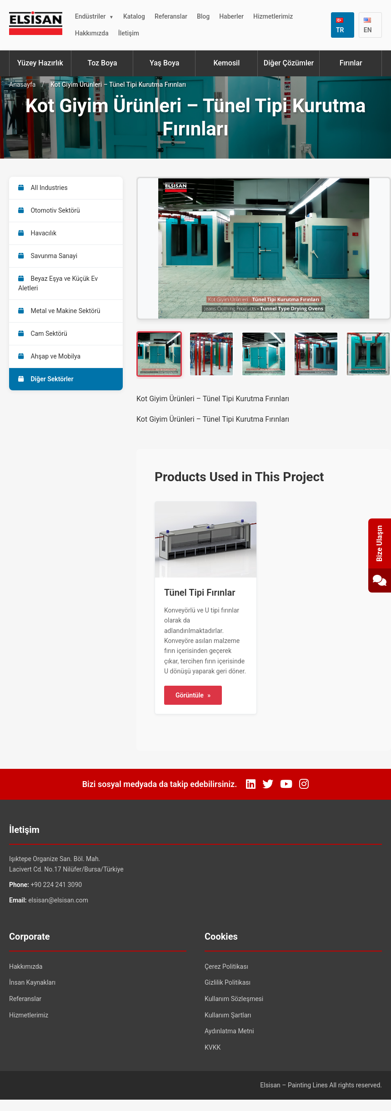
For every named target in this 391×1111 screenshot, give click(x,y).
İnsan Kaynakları (32, 982)
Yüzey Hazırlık (40, 63)
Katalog (134, 16)
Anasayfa (22, 84)
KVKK (213, 1047)
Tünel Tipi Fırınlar (199, 592)
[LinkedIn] (251, 784)
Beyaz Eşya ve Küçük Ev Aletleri (58, 283)
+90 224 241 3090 (56, 884)
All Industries (43, 187)
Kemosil (226, 63)
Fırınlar (351, 63)
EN (368, 26)
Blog (203, 16)
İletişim (128, 33)
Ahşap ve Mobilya (49, 356)
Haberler (231, 16)
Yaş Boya (164, 63)
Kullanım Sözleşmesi (234, 998)
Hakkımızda (92, 33)
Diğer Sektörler (45, 379)
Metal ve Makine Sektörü (59, 310)
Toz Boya (102, 63)
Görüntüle (193, 695)
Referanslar (171, 16)
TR (340, 26)
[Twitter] (267, 784)
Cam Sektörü (42, 333)
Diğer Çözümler (289, 63)
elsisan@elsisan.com (58, 900)
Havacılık (37, 233)
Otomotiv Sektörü (49, 210)
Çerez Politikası (226, 966)
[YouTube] (286, 784)
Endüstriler (90, 16)
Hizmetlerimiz (273, 16)
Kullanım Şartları (228, 1015)
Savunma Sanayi (47, 255)
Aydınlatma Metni (229, 1031)
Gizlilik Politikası (228, 982)
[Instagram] (304, 784)
